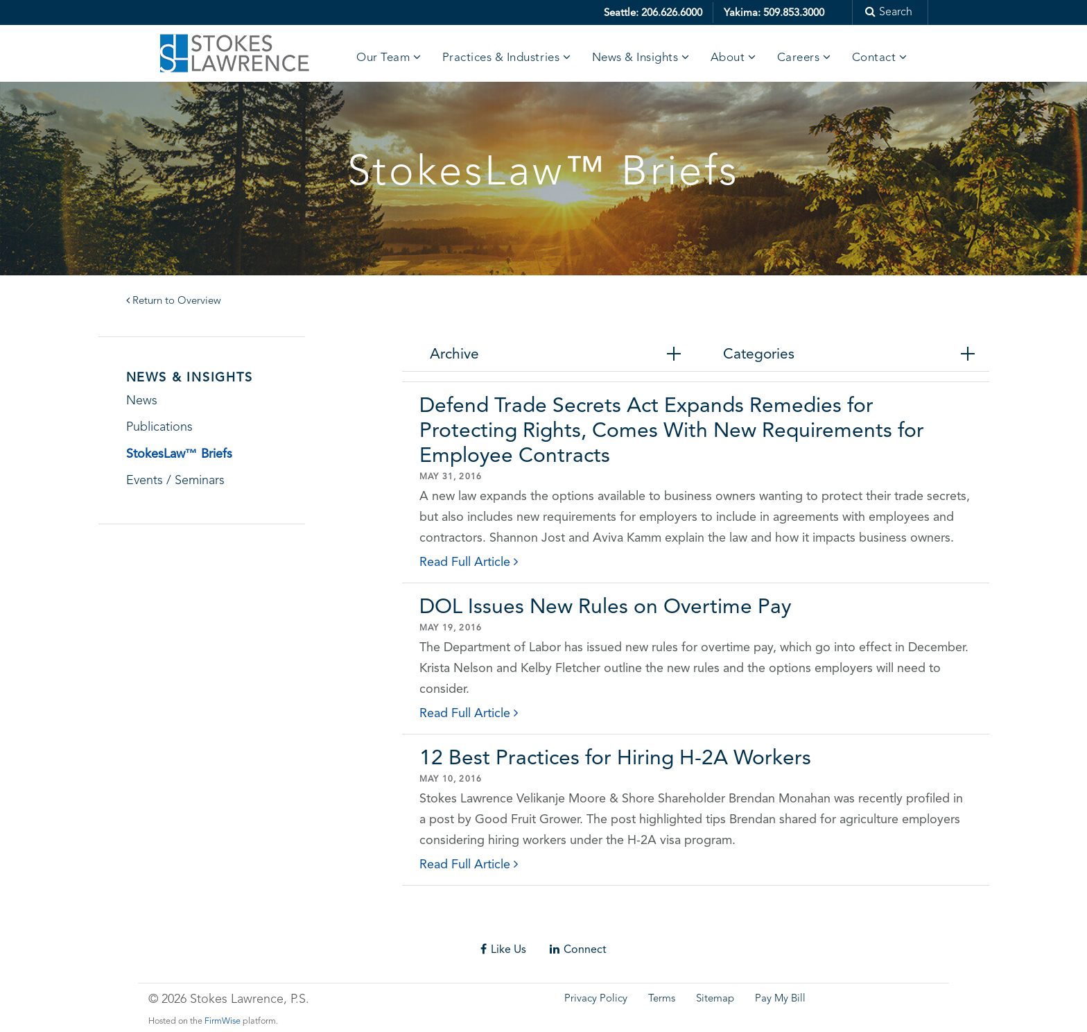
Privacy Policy (595, 999)
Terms (661, 999)
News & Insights (635, 58)
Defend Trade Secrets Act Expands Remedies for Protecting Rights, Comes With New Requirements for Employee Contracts (671, 430)
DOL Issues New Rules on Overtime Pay (605, 606)
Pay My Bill (780, 999)
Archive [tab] (454, 353)
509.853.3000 (793, 12)
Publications (159, 427)
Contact (874, 58)
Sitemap (715, 999)
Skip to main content (52, 10)
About (728, 58)
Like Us (503, 949)
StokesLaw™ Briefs (179, 453)
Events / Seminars (175, 480)
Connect (578, 949)
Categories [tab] (758, 353)
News (141, 401)
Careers (798, 58)
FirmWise (223, 1021)
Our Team (383, 58)
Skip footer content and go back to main (113, 923)
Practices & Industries (500, 58)
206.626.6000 (671, 12)
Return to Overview (173, 301)
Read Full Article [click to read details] (468, 561)
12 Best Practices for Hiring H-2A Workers (615, 757)
